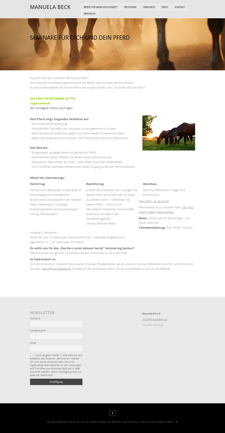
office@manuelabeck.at (56, 269)
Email (33, 342)
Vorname (35, 318)
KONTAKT (180, 7)
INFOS (165, 7)
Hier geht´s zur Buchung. (154, 201)
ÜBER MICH (149, 7)
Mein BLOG (90, 13)
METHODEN (130, 7)
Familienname (38, 330)
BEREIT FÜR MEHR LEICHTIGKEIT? (100, 7)
